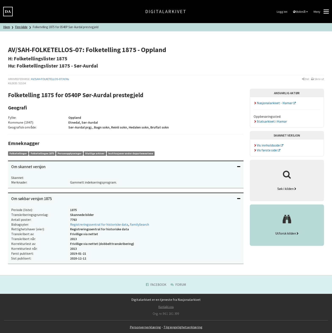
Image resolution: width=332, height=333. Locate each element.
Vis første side (266, 150)
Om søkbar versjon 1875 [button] (125, 198)
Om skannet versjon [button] (125, 166)
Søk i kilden (286, 189)
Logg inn (282, 12)
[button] (305, 79)
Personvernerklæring (145, 327)
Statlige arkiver (94, 153)
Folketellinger (18, 153)
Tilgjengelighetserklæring (182, 327)
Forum (178, 284)
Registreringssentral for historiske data (99, 224)
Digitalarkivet (166, 11)
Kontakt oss (166, 306)
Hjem (6, 27)
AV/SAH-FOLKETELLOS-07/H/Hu (50, 79)
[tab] (125, 166)
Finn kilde (21, 27)
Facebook (156, 284)
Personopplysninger (70, 153)
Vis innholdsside (267, 145)
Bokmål (300, 12)
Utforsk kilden (287, 233)
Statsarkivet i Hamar (270, 121)
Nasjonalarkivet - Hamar (273, 103)
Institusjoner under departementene (130, 153)
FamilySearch (139, 224)
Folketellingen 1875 (42, 153)
